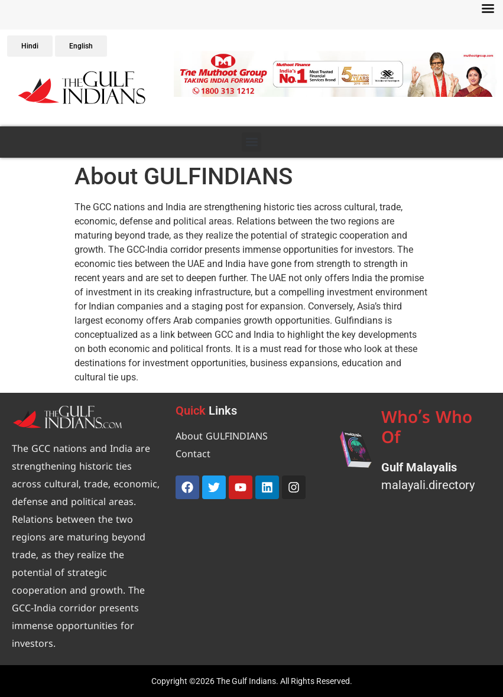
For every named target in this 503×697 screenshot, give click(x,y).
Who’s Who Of (426, 429)
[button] (186, 74)
